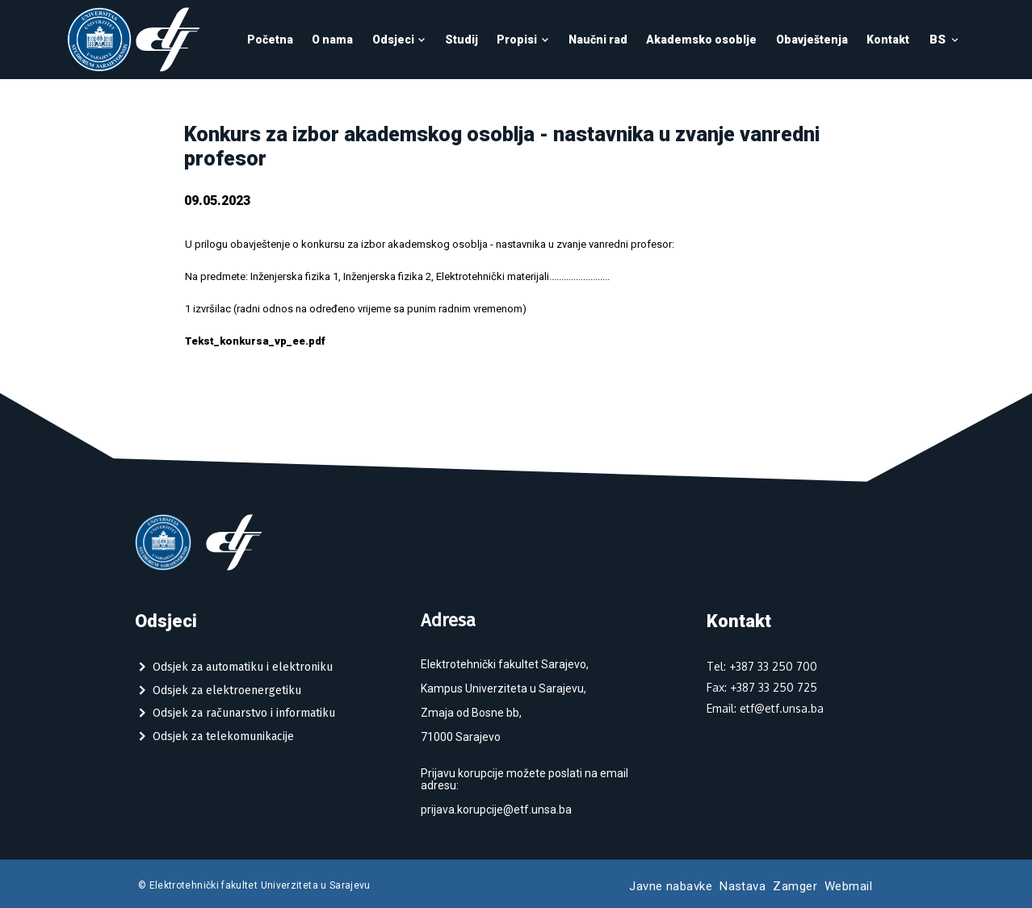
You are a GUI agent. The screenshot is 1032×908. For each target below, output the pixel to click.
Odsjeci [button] (399, 39)
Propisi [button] (523, 39)
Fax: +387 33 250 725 (762, 687)
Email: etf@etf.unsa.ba (765, 708)
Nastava (742, 886)
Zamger (795, 886)
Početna (270, 39)
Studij (461, 39)
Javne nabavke (670, 886)
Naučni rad (597, 39)
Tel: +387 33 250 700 (762, 666)
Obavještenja (812, 39)
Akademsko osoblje (701, 39)
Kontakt (887, 39)
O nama (332, 39)
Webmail (848, 886)
